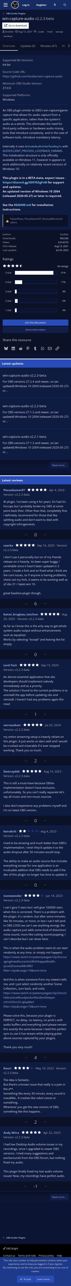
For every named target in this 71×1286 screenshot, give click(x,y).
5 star (8, 272)
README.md (22, 205)
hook (49, 31)
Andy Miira (11, 1132)
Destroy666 (11, 771)
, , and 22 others (36, 220)
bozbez (9, 31)
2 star (8, 300)
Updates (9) (27, 46)
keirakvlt (9, 831)
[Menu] (5, 5)
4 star (8, 282)
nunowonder (12, 896)
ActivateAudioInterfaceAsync (43, 146)
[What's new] (55, 5)
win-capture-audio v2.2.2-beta (24, 406)
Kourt (7, 1068)
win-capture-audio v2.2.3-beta (24, 375)
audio (41, 31)
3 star (8, 291)
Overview (9, 46)
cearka (8, 545)
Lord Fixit (10, 665)
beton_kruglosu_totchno (20, 614)
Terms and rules (27, 1255)
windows (8, 36)
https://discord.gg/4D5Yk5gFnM (25, 182)
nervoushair (12, 725)
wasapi (59, 31)
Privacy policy (46, 1255)
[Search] (65, 5)
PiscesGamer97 (14, 490)
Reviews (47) (49, 46)
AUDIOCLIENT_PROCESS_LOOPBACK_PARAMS (32, 151)
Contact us (9, 1255)
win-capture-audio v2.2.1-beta (24, 436)
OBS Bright (10, 1248)
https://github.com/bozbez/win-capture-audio (32, 76)
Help (59, 1255)
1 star (8, 310)
